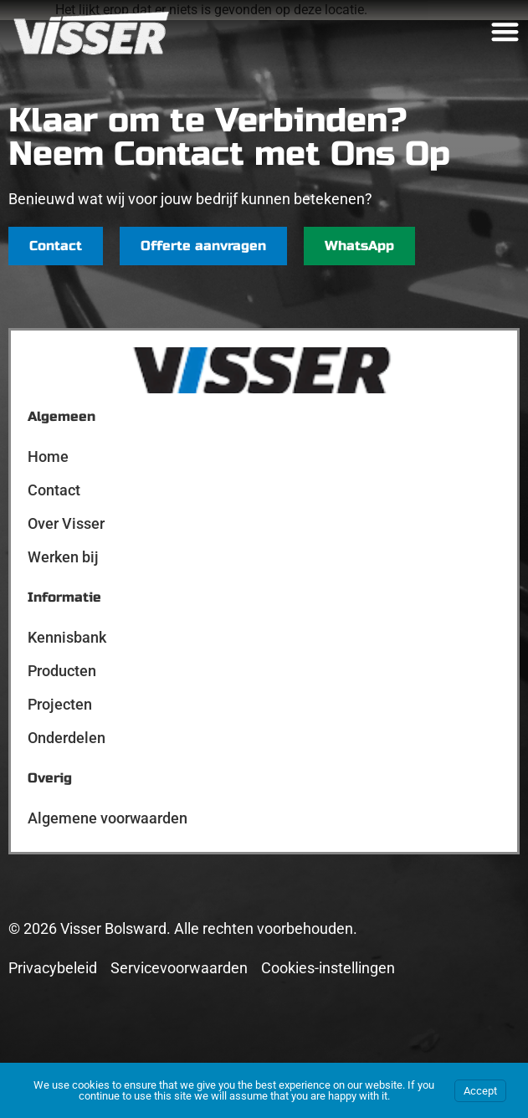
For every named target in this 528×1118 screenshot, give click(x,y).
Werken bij (63, 557)
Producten (62, 671)
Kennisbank (67, 637)
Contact (54, 490)
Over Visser (66, 523)
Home (48, 456)
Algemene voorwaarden (107, 818)
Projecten (60, 704)
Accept (480, 1091)
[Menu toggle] (505, 31)
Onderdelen (66, 737)
